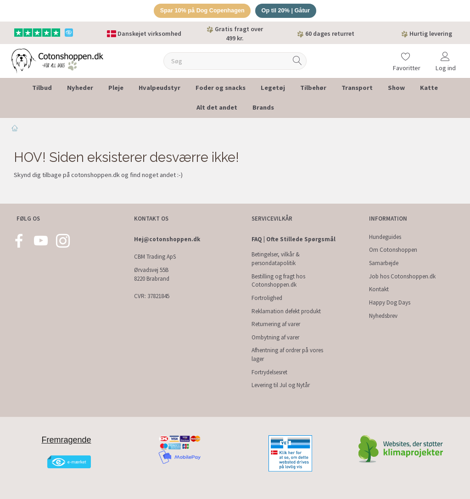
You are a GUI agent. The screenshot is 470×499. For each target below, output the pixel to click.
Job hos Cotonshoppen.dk (402, 276)
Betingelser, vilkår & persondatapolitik (276, 259)
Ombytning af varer (275, 337)
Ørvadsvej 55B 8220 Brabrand (151, 274)
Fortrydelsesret (269, 372)
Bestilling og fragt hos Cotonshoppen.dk (278, 280)
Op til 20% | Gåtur (287, 10)
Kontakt (379, 289)
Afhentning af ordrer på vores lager (287, 355)
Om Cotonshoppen (393, 250)
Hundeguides (385, 237)
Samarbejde (383, 263)
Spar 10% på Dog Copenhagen (201, 10)
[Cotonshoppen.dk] (57, 60)
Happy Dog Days (389, 302)
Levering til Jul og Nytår (281, 385)
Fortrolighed (267, 298)
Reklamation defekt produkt (286, 311)
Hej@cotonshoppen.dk (167, 239)
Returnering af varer (276, 324)
